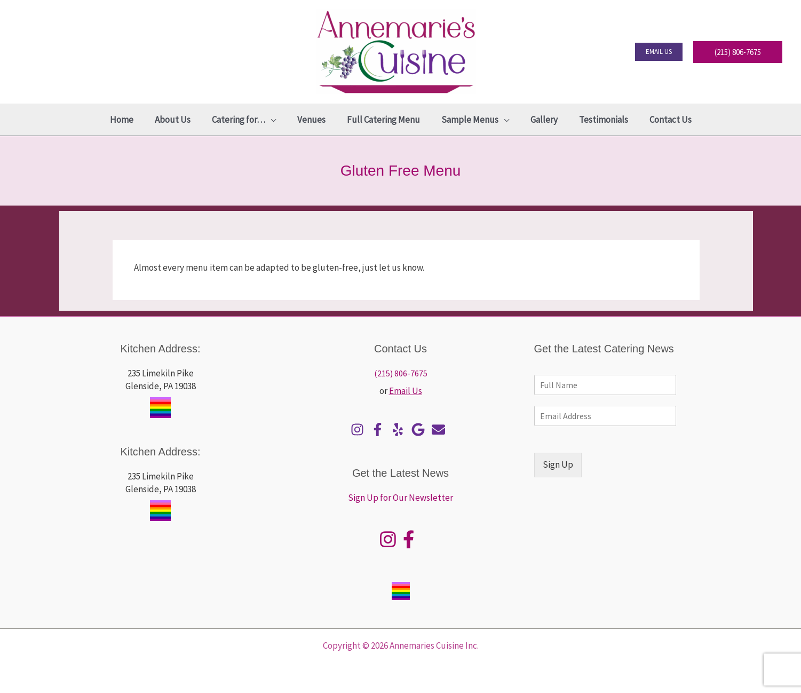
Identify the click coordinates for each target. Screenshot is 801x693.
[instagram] (360, 429)
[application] (277, 120)
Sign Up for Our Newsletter (400, 497)
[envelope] (441, 429)
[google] (420, 429)
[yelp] (400, 429)
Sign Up (558, 464)
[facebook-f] (380, 429)
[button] (659, 52)
